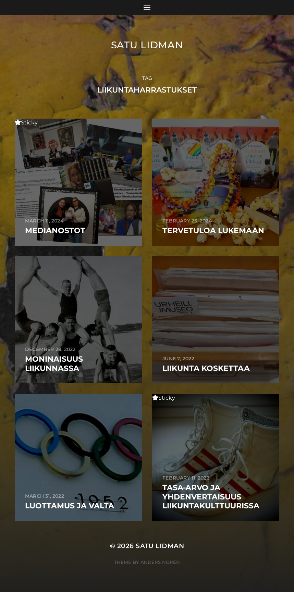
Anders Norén (160, 562)
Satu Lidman (147, 45)
